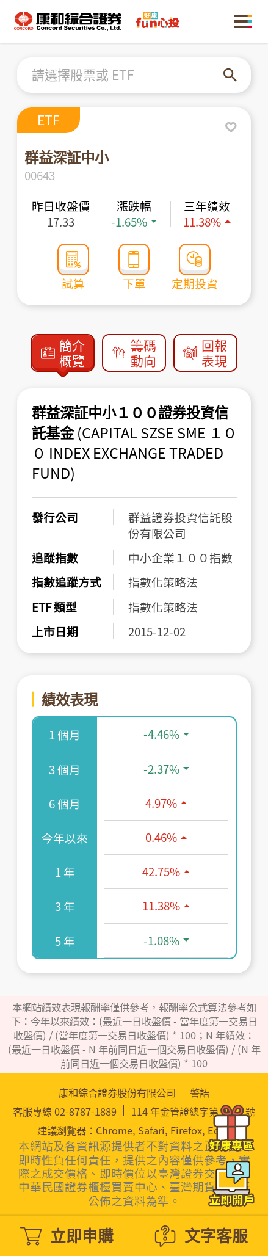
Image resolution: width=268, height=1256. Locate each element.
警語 (199, 1093)
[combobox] (127, 75)
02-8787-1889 (85, 1111)
